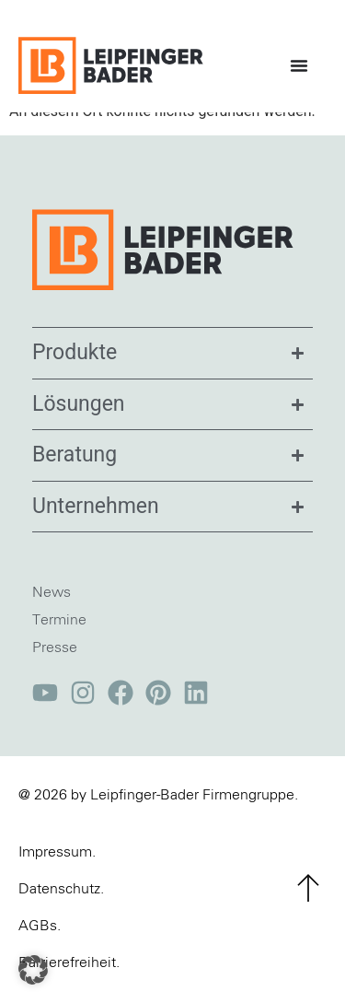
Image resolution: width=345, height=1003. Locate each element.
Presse (54, 660)
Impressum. (57, 864)
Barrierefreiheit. (69, 975)
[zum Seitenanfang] (308, 901)
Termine (59, 632)
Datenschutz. (61, 901)
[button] (33, 970)
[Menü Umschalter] (303, 65)
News (51, 605)
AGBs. (39, 938)
